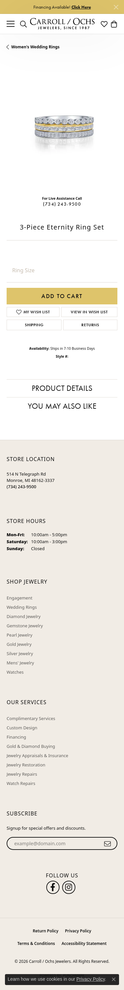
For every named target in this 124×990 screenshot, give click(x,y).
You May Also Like (62, 406)
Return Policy (45, 931)
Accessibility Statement (84, 943)
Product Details (62, 388)
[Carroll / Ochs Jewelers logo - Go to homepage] (62, 24)
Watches (15, 672)
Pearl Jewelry (19, 635)
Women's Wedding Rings (35, 47)
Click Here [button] (81, 7)
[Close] (116, 7)
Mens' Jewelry (20, 663)
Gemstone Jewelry (25, 626)
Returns (90, 325)
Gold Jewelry (19, 644)
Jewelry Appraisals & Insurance (37, 755)
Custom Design (22, 728)
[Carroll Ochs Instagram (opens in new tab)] (68, 887)
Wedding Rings (22, 607)
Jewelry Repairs (22, 774)
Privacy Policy (78, 931)
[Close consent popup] (114, 979)
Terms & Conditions (36, 943)
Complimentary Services (31, 718)
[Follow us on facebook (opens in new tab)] (53, 887)
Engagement (19, 598)
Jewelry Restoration (26, 765)
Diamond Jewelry (24, 616)
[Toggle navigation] (10, 23)
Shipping (34, 325)
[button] (23, 23)
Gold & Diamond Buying (31, 746)
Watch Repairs (21, 783)
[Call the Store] (21, 487)
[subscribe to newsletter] (108, 844)
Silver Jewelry (20, 653)
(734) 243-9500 (62, 204)
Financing (16, 737)
